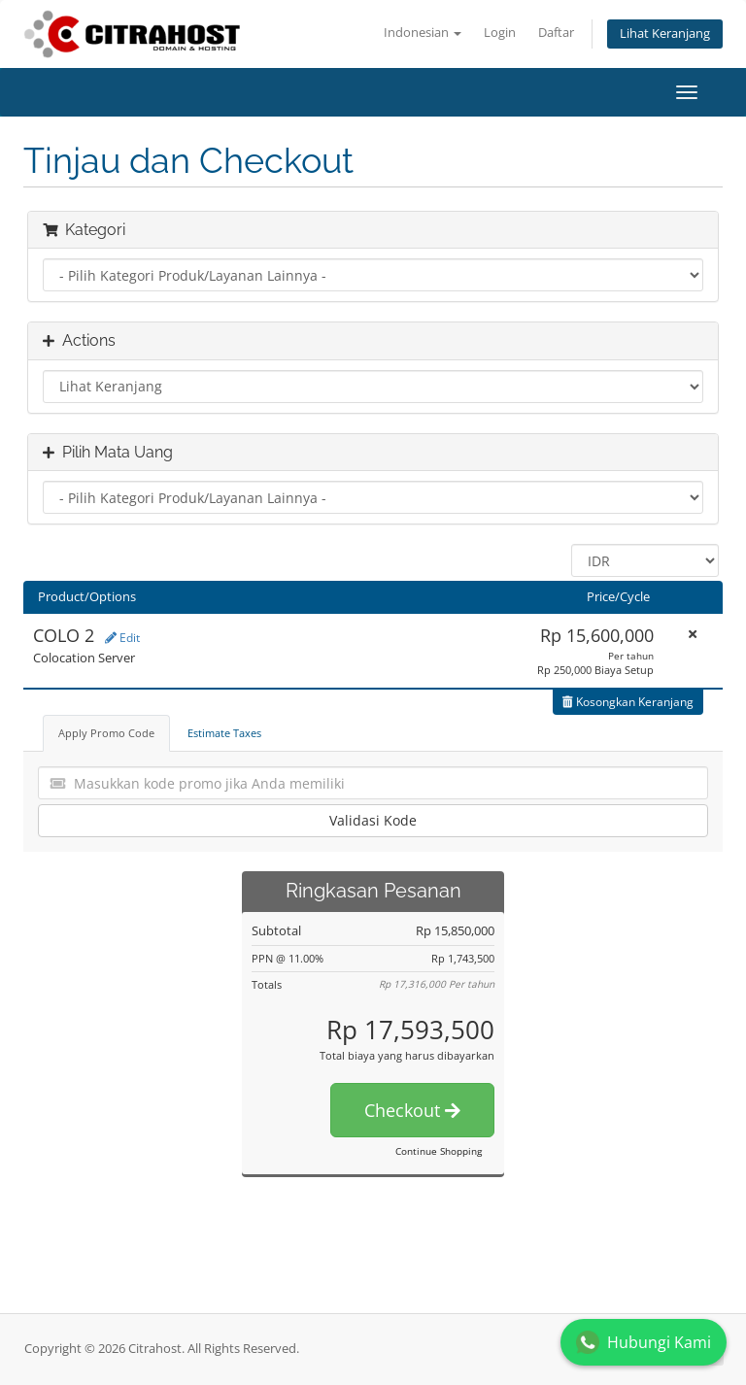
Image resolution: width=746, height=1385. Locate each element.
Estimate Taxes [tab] (224, 733)
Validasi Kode (373, 820)
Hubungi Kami (643, 1342)
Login (500, 32)
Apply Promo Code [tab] (106, 733)
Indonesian (422, 32)
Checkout (412, 1110)
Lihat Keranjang (665, 33)
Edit (122, 637)
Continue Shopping (438, 1151)
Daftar (556, 32)
